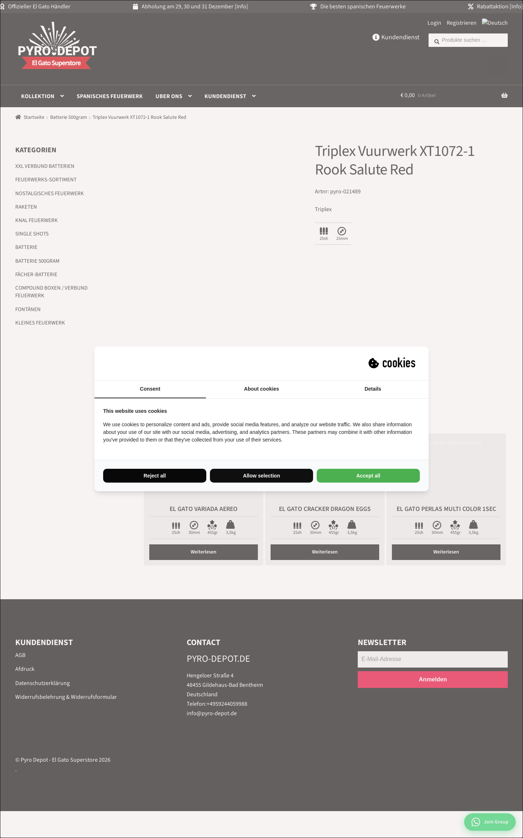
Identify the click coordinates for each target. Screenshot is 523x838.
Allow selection (261, 476)
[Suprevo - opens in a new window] (392, 363)
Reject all (154, 476)
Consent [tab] (150, 389)
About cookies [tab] (261, 389)
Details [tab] (373, 389)
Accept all (368, 476)
